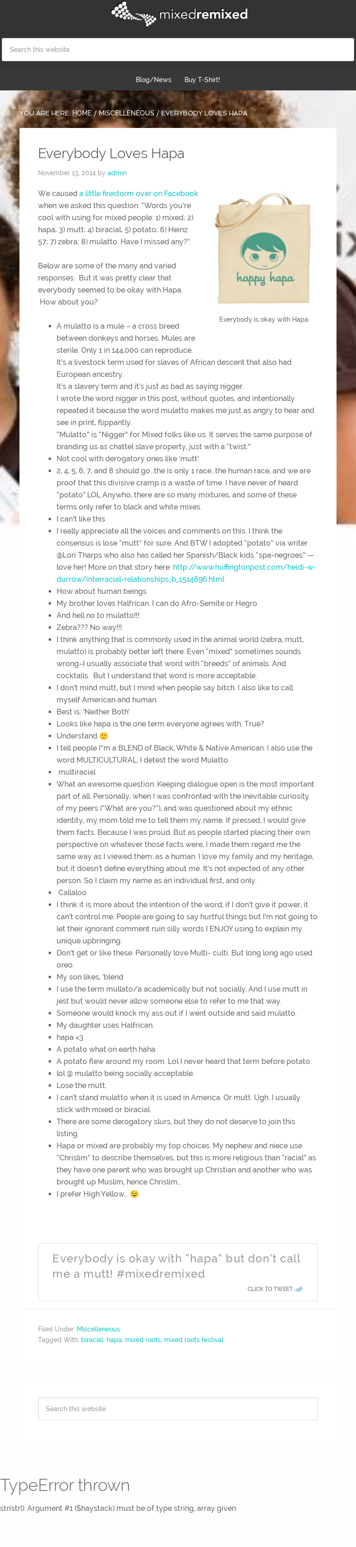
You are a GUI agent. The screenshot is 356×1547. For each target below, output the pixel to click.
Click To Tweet (270, 1289)
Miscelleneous (98, 1329)
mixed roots (143, 1339)
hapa (114, 1339)
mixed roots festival (193, 1339)
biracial (92, 1339)
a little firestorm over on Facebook (138, 193)
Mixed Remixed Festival (178, 14)
